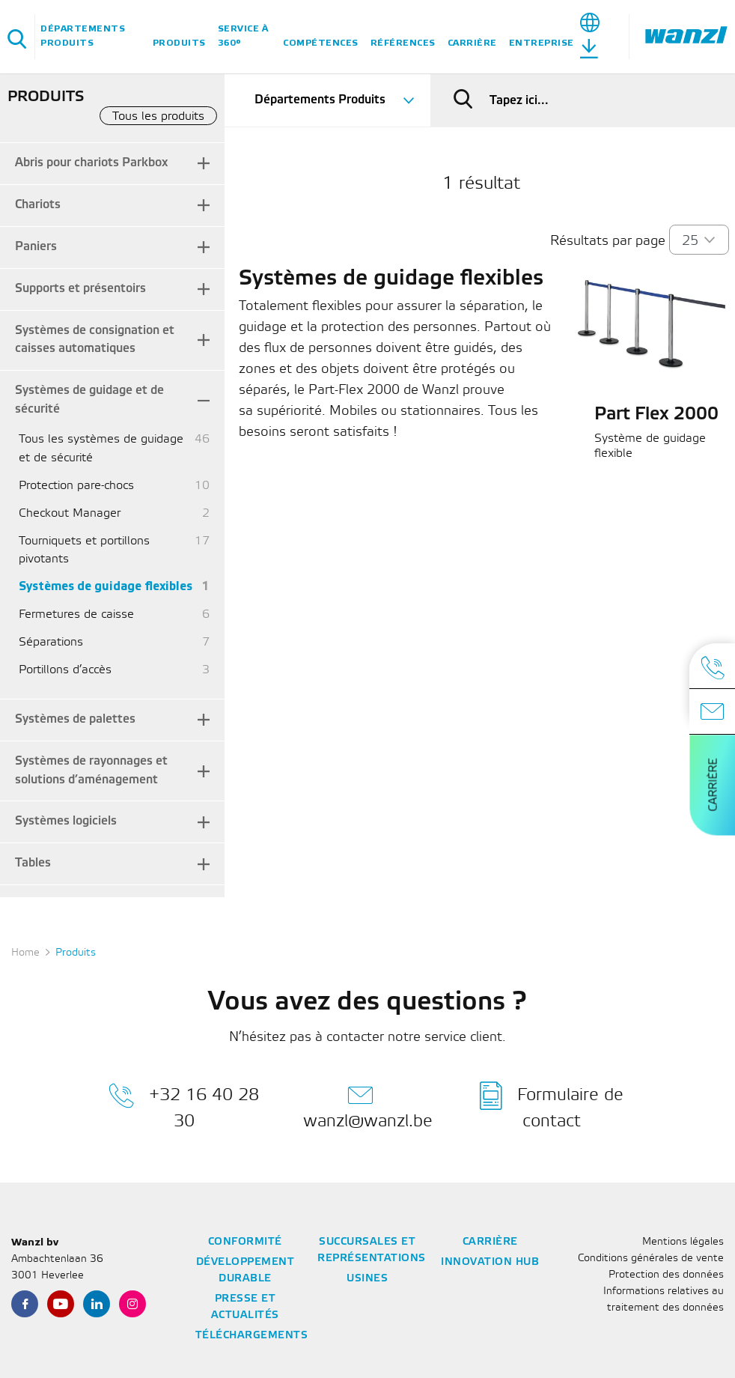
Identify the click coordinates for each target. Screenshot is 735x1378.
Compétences (321, 43)
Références (403, 43)
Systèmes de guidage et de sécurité (89, 400)
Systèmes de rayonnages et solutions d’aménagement (91, 771)
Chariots (38, 204)
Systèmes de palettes (75, 719)
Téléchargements (251, 1336)
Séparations (51, 642)
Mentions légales (683, 1242)
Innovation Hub (490, 1262)
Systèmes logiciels (66, 821)
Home (25, 953)
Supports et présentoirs (80, 288)
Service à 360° (243, 36)
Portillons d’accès (65, 670)
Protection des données (666, 1275)
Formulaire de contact (551, 1105)
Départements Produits (82, 36)
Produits (179, 43)
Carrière (472, 43)
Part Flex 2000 (656, 415)
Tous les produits (158, 116)
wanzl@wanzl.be (368, 1105)
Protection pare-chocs (76, 485)
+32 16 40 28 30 (184, 1105)
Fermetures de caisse (76, 614)
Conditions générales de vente (651, 1258)
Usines (367, 1279)
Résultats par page (607, 241)
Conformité (245, 1242)
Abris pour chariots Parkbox (91, 163)
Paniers (36, 246)
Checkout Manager (70, 513)
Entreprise (541, 43)
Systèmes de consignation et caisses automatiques (94, 340)
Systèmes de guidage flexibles (105, 587)
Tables (33, 863)
